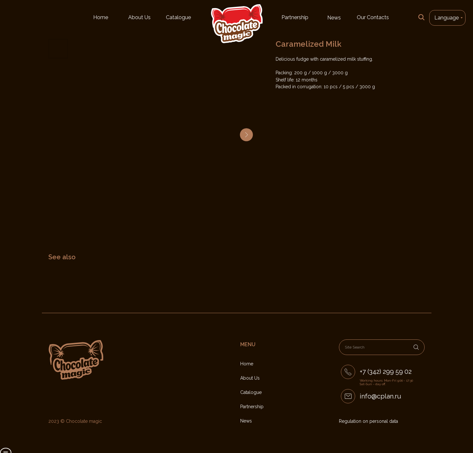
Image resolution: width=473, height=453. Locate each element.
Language (446, 18)
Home (100, 17)
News (334, 18)
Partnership (294, 17)
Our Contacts (373, 17)
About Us (139, 17)
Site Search (355, 347)
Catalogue (178, 17)
